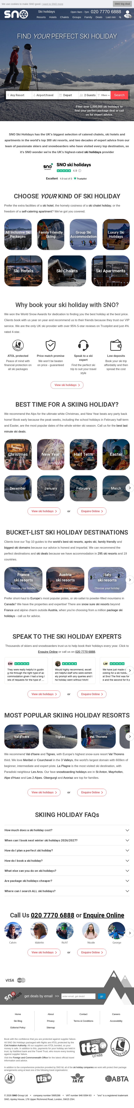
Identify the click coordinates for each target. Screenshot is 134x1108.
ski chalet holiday (100, 205)
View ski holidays (67, 385)
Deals (99, 17)
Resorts (41, 17)
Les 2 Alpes (34, 777)
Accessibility (116, 1021)
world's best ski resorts (68, 541)
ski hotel (48, 205)
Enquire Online (92, 511)
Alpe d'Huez (12, 777)
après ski (90, 541)
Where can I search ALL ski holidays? (67, 891)
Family (88, 17)
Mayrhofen (115, 772)
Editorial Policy (17, 1027)
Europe (35, 598)
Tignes (50, 754)
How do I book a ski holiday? (67, 860)
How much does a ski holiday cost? (67, 830)
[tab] (67, 830)
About (51, 1014)
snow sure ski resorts (96, 604)
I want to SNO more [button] (52, 4)
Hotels (53, 17)
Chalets (64, 17)
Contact (83, 1014)
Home (18, 1014)
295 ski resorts (107, 553)
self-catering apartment (37, 211)
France (8, 610)
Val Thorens (116, 754)
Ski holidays (46, 11)
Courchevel (44, 760)
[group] (18, 488)
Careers (116, 1014)
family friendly (107, 541)
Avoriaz (68, 777)
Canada (9, 604)
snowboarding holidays (72, 772)
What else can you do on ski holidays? (67, 870)
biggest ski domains (17, 547)
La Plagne (63, 766)
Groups (76, 17)
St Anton (101, 772)
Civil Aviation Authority (15, 1045)
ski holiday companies (83, 1067)
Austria (52, 610)
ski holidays (92, 152)
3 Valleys (67, 760)
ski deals (42, 553)
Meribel (28, 760)
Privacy (50, 1021)
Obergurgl (50, 777)
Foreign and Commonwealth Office (30, 1057)
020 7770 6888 (85, 651)
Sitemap (51, 1027)
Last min (111, 17)
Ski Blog (18, 1021)
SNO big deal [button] (122, 3)
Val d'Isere (33, 754)
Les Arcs (37, 772)
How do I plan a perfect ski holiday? (67, 850)
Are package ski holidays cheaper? (67, 881)
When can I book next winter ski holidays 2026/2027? (67, 840)
